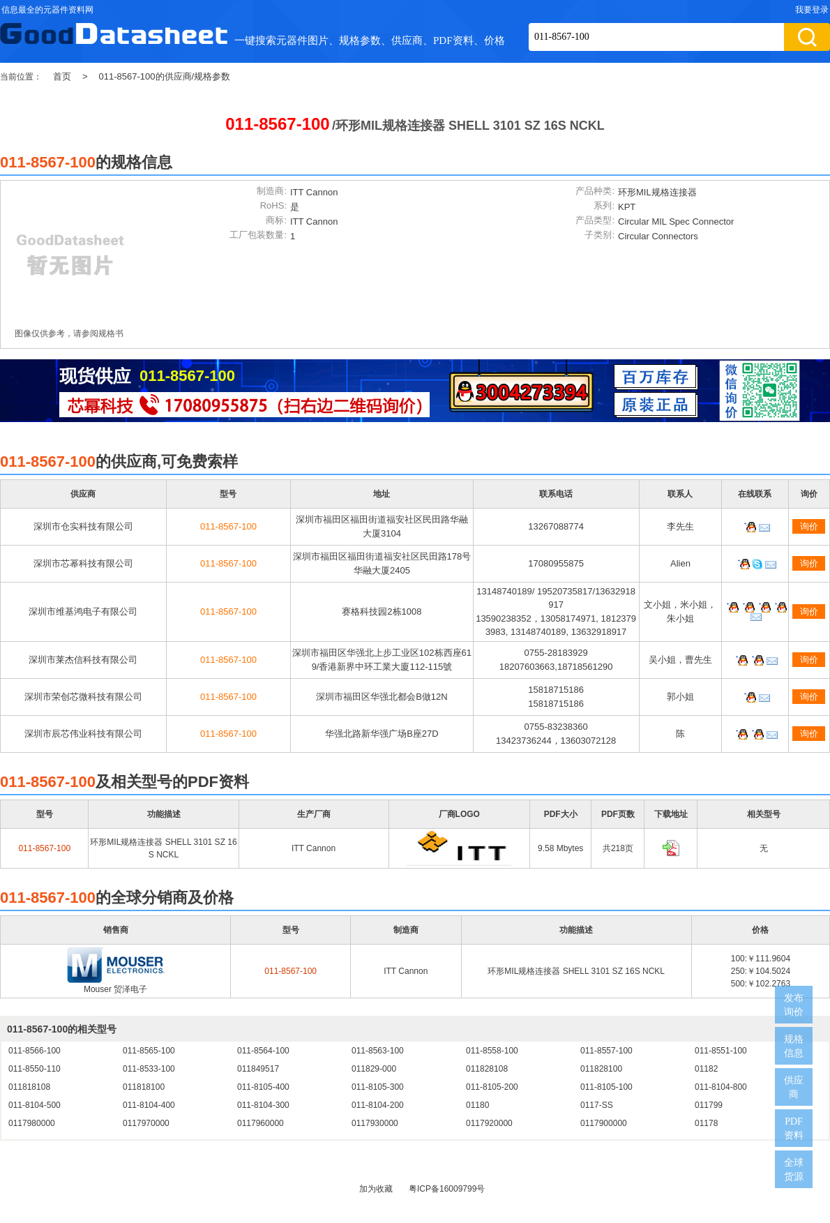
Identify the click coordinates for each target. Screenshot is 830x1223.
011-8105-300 (378, 1087)
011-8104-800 (721, 1087)
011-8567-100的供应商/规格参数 (165, 76)
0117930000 (375, 1123)
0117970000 (146, 1123)
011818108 (29, 1087)
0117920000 (489, 1123)
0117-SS (596, 1105)
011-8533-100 (149, 1069)
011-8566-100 (34, 1051)
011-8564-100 (263, 1051)
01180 (477, 1105)
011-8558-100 (492, 1051)
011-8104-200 (378, 1105)
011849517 (258, 1069)
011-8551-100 (721, 1051)
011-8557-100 (606, 1051)
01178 (706, 1123)
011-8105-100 (606, 1087)
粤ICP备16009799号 (447, 1189)
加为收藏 (376, 1189)
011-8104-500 (34, 1105)
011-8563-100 (378, 1051)
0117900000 (603, 1123)
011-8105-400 (263, 1087)
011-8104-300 (263, 1105)
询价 (809, 526)
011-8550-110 (34, 1069)
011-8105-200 (492, 1087)
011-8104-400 (149, 1105)
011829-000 (374, 1069)
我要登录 (812, 10)
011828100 (601, 1069)
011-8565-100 (149, 1051)
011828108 (487, 1069)
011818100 (144, 1087)
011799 (709, 1105)
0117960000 (260, 1123)
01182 (706, 1069)
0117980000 (31, 1123)
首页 (62, 76)
